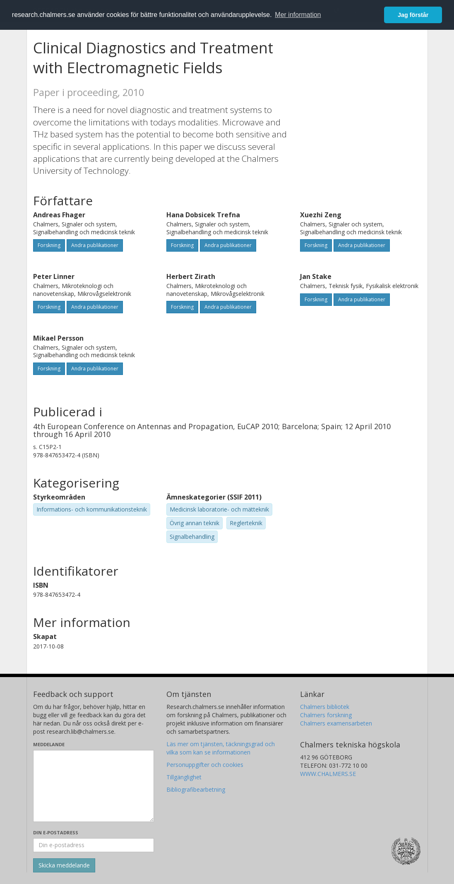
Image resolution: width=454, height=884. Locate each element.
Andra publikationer (94, 245)
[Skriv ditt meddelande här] (93, 786)
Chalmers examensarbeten (336, 723)
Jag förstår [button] (413, 15)
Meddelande (49, 744)
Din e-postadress (55, 832)
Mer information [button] (298, 14)
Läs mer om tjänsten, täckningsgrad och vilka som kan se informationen (220, 748)
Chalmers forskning (326, 715)
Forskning (49, 245)
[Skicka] (64, 865)
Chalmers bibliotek (324, 707)
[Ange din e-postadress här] (93, 845)
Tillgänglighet (184, 777)
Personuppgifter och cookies (204, 765)
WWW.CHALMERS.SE (328, 774)
